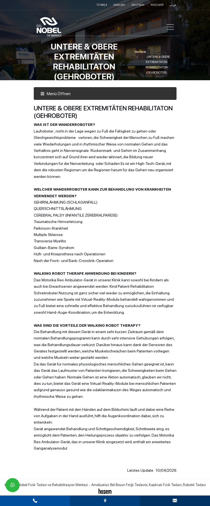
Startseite (140, 52)
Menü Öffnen (55, 93)
